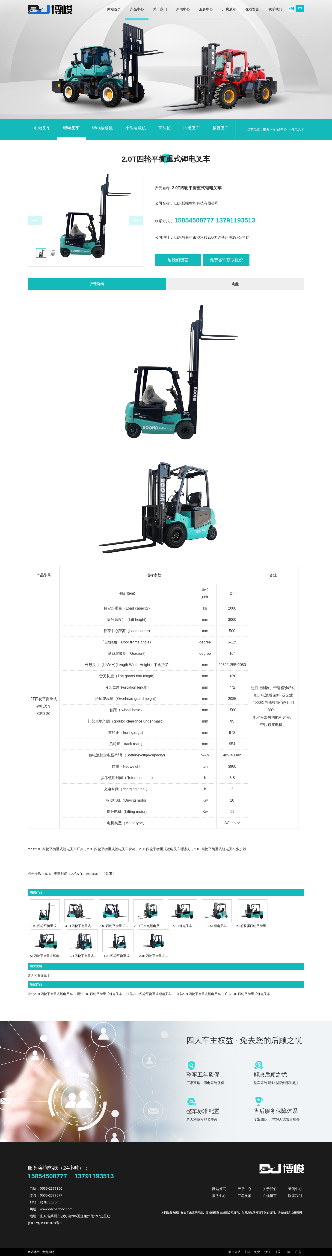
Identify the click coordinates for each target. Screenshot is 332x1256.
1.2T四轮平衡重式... (82, 956)
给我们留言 (178, 260)
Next (136, 220)
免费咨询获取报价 (226, 260)
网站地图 (34, 1252)
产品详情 (97, 284)
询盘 (235, 284)
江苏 (278, 1252)
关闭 (108, 874)
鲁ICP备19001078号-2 (45, 1223)
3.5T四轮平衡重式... (113, 926)
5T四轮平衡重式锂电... (46, 956)
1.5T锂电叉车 (217, 926)
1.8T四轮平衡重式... (118, 956)
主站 (247, 1252)
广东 (298, 1252)
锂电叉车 (297, 129)
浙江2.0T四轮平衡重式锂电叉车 (99, 994)
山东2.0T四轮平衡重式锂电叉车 (198, 994)
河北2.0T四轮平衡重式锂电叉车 (50, 994)
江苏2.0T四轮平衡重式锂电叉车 (149, 994)
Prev (35, 220)
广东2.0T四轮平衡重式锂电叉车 (247, 994)
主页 (266, 129)
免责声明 (48, 1252)
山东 (288, 1252)
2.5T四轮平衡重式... (45, 926)
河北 (257, 1252)
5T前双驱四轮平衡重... (252, 926)
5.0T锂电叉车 (182, 926)
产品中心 (280, 129)
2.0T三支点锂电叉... (148, 926)
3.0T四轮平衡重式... (79, 926)
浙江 (267, 1252)
